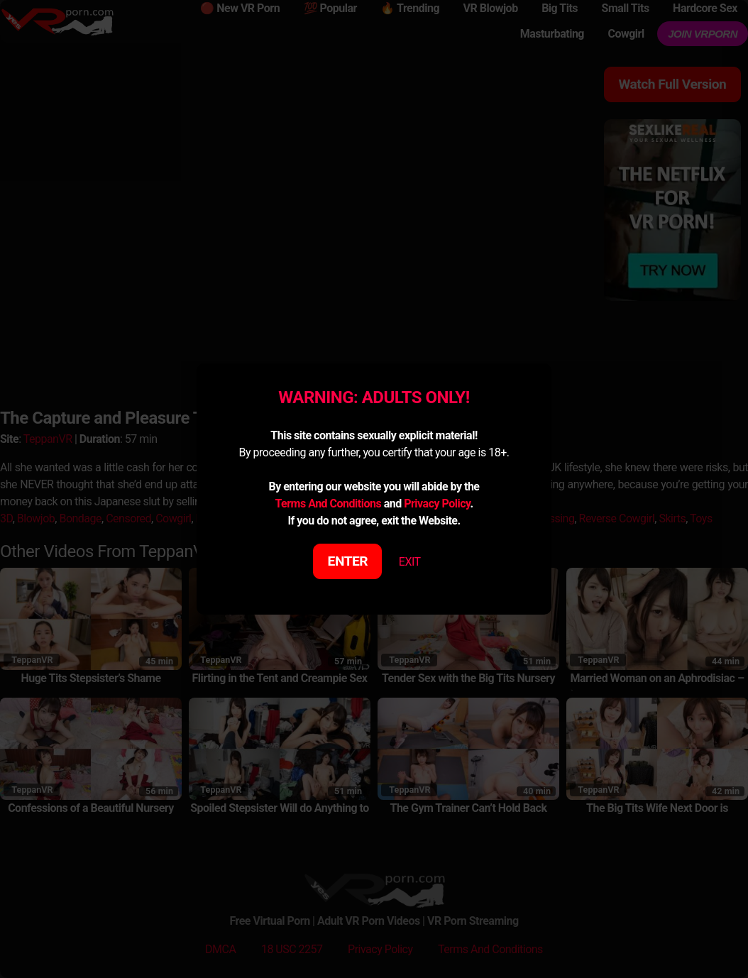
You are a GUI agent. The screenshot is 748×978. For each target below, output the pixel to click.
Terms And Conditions (328, 503)
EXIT (410, 561)
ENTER (348, 561)
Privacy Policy (437, 503)
